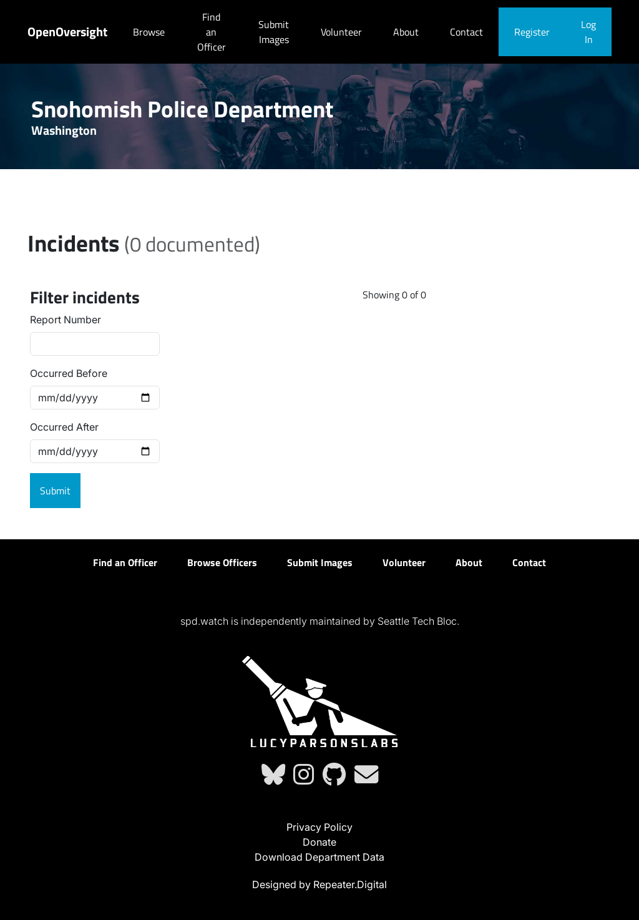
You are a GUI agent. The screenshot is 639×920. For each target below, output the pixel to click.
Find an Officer (211, 31)
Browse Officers (222, 562)
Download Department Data (319, 857)
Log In (588, 32)
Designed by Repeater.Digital (319, 884)
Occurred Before (68, 373)
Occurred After (64, 427)
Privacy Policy (319, 827)
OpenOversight (67, 31)
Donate (319, 842)
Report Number (65, 319)
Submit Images (273, 32)
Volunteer (341, 31)
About (406, 31)
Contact (466, 31)
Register (532, 31)
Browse (149, 31)
